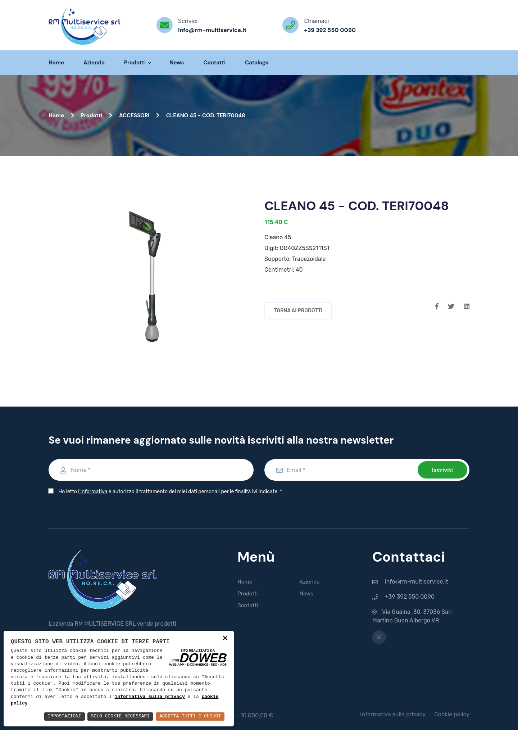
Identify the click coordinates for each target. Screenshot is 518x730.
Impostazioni (53, 716)
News (176, 62)
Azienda (94, 62)
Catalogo (257, 62)
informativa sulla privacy (150, 696)
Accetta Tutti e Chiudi (187, 716)
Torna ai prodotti (298, 311)
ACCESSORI (139, 115)
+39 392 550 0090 (330, 30)
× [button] (225, 638)
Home (56, 62)
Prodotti (137, 62)
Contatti (214, 62)
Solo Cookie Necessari (113, 716)
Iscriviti (442, 469)
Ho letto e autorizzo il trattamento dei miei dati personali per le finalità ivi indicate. (168, 492)
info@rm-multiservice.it (212, 30)
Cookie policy (451, 714)
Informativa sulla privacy (393, 714)
